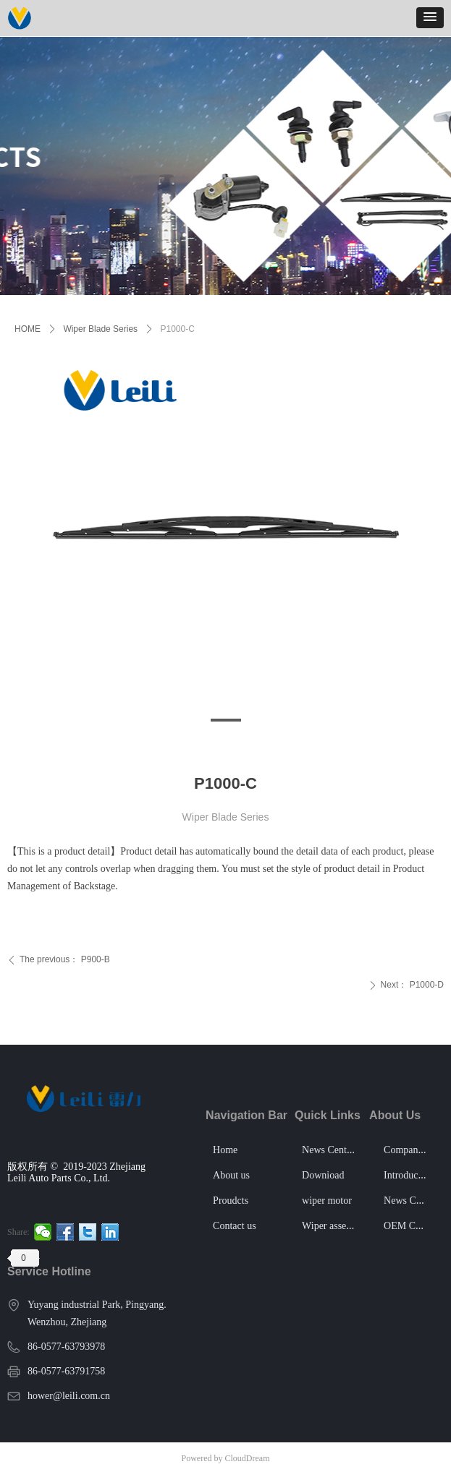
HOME (27, 329)
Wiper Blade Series (100, 329)
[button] (430, 17)
